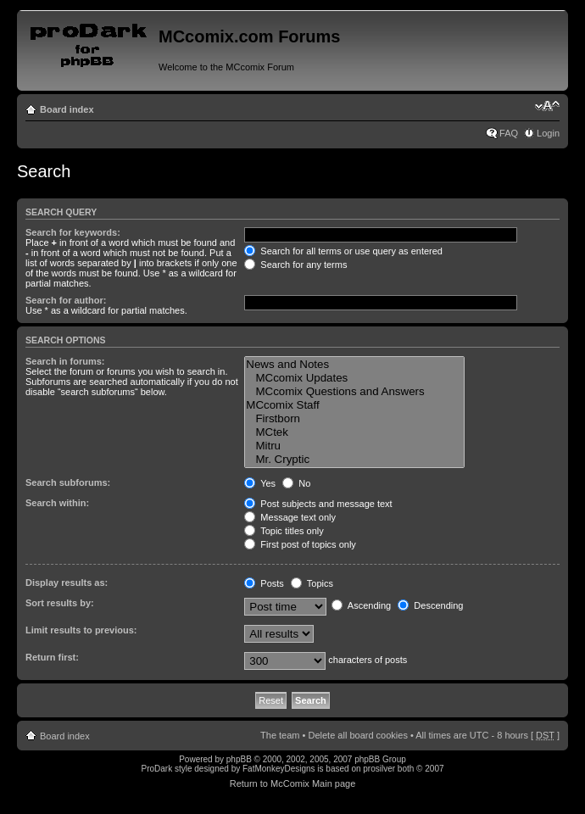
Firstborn (354, 419)
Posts (264, 583)
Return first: (52, 657)
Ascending (361, 605)
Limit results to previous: (80, 630)
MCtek (354, 432)
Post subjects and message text (318, 504)
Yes (260, 483)
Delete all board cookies (357, 735)
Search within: (57, 503)
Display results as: (66, 582)
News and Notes (354, 364)
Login (548, 133)
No (296, 483)
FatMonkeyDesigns (278, 768)
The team (279, 735)
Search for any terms (295, 264)
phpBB (239, 759)
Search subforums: (67, 482)
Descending (430, 605)
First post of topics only (300, 544)
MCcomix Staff (354, 405)
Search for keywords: (72, 232)
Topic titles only (283, 531)
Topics (312, 583)
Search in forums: (65, 361)
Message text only (290, 517)
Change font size (547, 106)
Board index (67, 109)
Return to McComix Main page (293, 783)
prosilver (379, 768)
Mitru (354, 446)
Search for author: (65, 300)
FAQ (508, 133)
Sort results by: (59, 603)
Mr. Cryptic (354, 459)
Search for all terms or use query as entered (343, 251)
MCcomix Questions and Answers (354, 392)
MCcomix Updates (354, 378)
